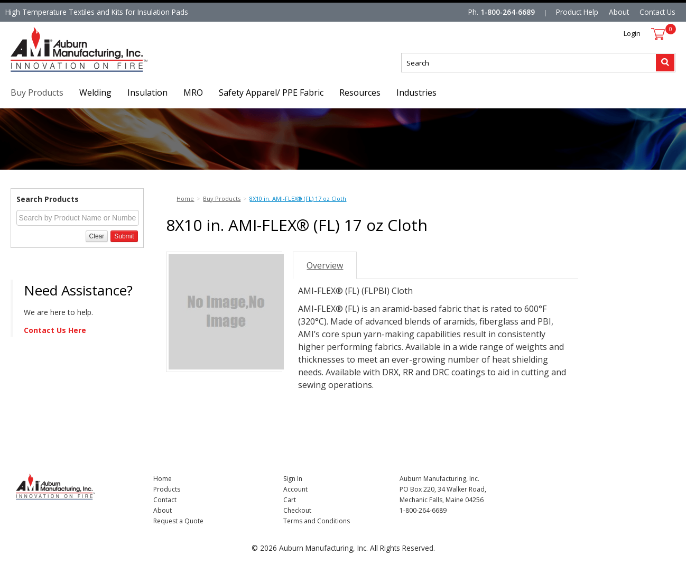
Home (162, 478)
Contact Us (657, 12)
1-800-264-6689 (507, 12)
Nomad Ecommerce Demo (55, 71)
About (619, 12)
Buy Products (37, 92)
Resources (360, 92)
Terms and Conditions (316, 520)
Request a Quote (178, 520)
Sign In (292, 478)
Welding (95, 92)
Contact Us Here (55, 330)
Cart (289, 499)
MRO (193, 92)
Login (632, 33)
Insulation (147, 92)
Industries (416, 92)
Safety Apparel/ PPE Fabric (271, 92)
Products (166, 489)
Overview (325, 265)
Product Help (577, 12)
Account (295, 489)
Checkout (297, 510)
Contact (165, 499)
